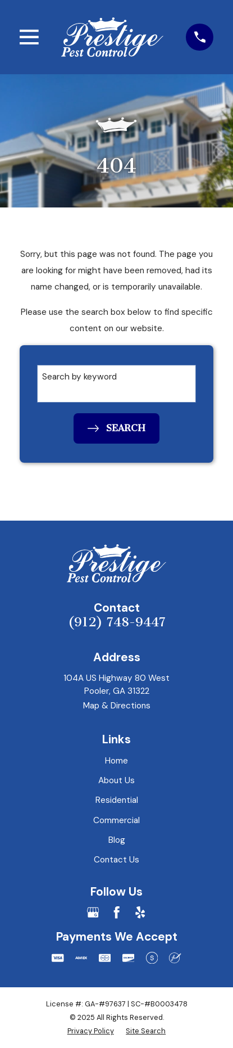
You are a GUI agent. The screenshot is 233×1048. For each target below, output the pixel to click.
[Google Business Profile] (93, 912)
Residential (116, 800)
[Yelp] (140, 912)
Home (116, 760)
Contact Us (116, 859)
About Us (116, 780)
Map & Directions (116, 705)
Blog (116, 840)
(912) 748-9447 (117, 622)
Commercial (116, 820)
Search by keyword (79, 376)
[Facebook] (116, 912)
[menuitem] (90, 1030)
